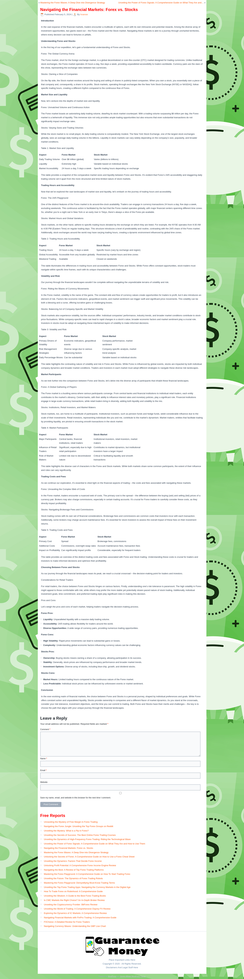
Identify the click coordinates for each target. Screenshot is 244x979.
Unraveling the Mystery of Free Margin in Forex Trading (71, 822)
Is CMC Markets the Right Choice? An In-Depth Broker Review (74, 900)
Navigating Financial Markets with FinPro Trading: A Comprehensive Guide (80, 917)
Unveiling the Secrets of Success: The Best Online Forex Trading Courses (80, 835)
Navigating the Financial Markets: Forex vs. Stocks (68, 848)
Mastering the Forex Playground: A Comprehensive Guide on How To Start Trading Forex (87, 874)
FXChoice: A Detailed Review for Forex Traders (67, 922)
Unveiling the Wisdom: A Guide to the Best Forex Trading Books (75, 896)
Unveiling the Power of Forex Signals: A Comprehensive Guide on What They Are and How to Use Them (94, 843)
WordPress (112, 976)
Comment (45, 729)
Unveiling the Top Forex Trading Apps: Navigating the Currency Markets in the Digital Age (87, 887)
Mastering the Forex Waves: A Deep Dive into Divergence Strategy (72, 2)
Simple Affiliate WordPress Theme (132, 976)
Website (44, 782)
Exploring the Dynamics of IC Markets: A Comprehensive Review (75, 913)
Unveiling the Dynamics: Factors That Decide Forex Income (73, 861)
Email (43, 770)
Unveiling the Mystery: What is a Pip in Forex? (66, 830)
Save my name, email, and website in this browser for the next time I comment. (75, 798)
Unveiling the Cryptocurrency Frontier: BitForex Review (70, 904)
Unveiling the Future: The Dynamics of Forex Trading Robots (73, 878)
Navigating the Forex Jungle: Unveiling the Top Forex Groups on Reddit (78, 826)
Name (43, 758)
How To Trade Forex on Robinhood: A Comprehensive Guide (73, 891)
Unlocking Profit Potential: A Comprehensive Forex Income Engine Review (80, 865)
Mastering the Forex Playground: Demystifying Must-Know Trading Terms (79, 883)
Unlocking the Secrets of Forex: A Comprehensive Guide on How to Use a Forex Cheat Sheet (89, 856)
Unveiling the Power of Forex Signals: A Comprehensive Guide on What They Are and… (161, 2)
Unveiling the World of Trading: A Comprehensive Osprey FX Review (77, 908)
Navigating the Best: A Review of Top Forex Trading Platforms (74, 870)
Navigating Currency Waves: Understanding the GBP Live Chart (75, 926)
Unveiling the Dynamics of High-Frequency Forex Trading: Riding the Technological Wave (87, 839)
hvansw (84, 14)
